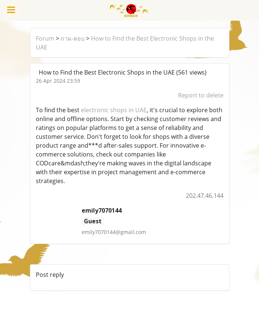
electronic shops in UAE (114, 110)
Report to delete (201, 95)
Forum (45, 38)
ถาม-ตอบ (73, 38)
